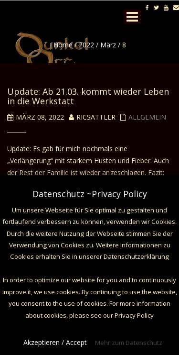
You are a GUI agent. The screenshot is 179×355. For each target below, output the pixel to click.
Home (63, 44)
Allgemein (147, 117)
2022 (86, 44)
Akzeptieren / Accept (55, 342)
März (108, 44)
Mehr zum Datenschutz (128, 342)
